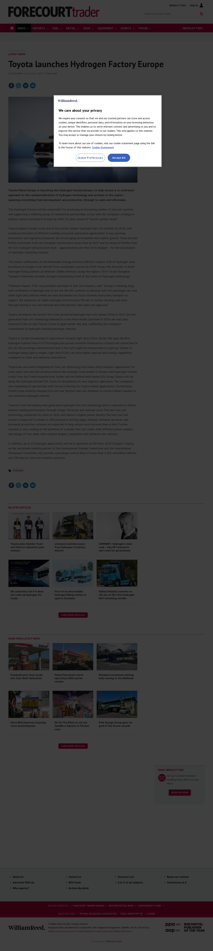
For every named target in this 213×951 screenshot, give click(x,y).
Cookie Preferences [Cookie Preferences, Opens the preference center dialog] (90, 157)
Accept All (119, 157)
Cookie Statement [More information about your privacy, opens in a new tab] (103, 147)
